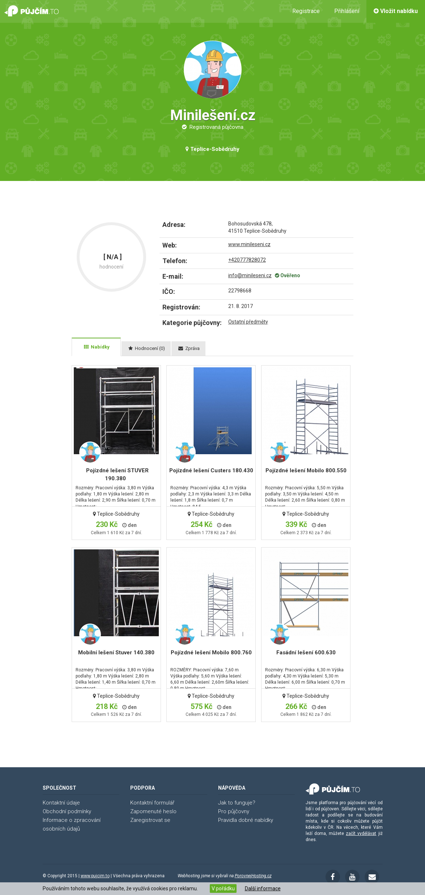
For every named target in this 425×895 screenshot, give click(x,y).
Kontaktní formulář (152, 802)
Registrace (306, 11)
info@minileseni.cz (250, 275)
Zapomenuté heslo (153, 811)
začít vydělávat (361, 833)
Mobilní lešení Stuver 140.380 (116, 652)
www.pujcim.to (95, 875)
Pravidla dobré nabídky (245, 820)
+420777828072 (247, 260)
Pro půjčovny (233, 811)
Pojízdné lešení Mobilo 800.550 (306, 470)
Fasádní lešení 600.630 (306, 652)
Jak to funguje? (236, 802)
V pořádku (223, 888)
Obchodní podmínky (67, 811)
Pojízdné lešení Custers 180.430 (211, 470)
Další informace (263, 888)
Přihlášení (346, 11)
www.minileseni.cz (249, 244)
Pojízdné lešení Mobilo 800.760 (211, 652)
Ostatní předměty (248, 322)
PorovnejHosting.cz (253, 875)
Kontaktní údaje (61, 802)
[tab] (96, 347)
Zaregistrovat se (150, 820)
